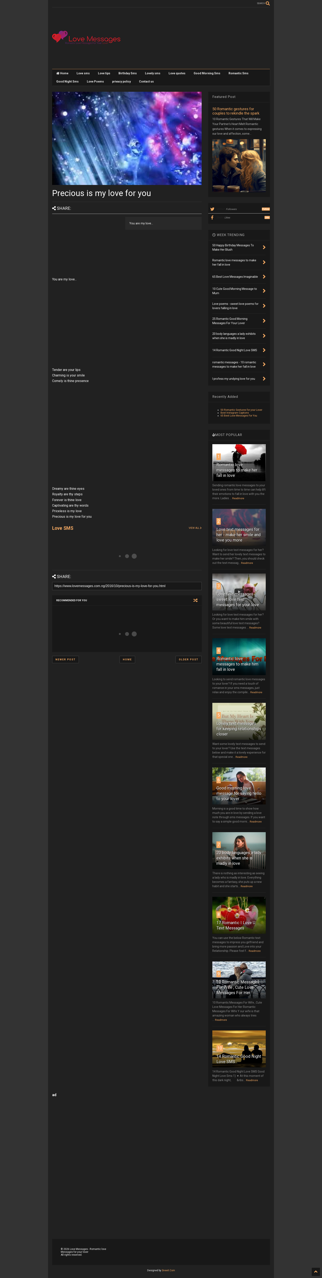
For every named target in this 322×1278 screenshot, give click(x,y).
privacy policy (121, 81)
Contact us (146, 81)
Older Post (188, 659)
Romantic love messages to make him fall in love (237, 664)
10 (219, 1048)
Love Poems (95, 81)
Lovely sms (152, 73)
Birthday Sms (127, 73)
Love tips (104, 73)
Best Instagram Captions (235, 412)
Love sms (83, 73)
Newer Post (65, 659)
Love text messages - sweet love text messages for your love (237, 599)
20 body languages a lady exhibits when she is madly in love (238, 858)
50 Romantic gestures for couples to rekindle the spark (235, 111)
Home (62, 73)
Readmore (238, 498)
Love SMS (62, 528)
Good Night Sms (67, 81)
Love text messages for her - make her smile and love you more (238, 535)
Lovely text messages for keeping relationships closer (238, 729)
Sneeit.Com (168, 1270)
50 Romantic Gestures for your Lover (241, 409)
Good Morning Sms (207, 73)
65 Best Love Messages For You (239, 415)
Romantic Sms (238, 73)
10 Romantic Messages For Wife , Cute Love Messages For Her (237, 987)
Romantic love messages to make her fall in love (237, 470)
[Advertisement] (195, 38)
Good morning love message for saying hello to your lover (238, 793)
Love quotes (177, 73)
